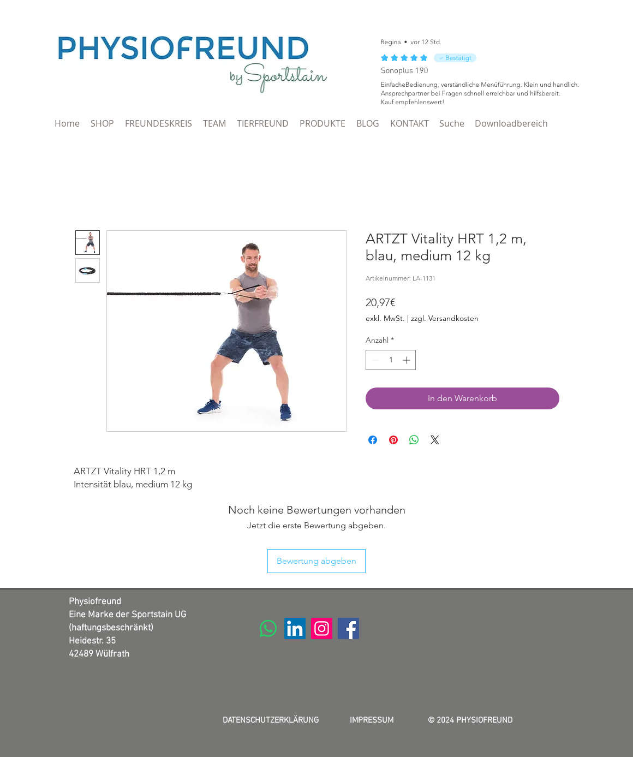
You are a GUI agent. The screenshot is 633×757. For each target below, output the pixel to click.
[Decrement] (374, 359)
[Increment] (407, 359)
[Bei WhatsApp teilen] (414, 439)
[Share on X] (434, 439)
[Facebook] (348, 628)
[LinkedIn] (295, 628)
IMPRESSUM (371, 720)
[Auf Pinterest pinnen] (393, 439)
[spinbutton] (391, 359)
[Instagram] (321, 628)
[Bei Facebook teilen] (372, 439)
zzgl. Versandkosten (445, 318)
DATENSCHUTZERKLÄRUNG (271, 720)
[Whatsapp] (268, 628)
